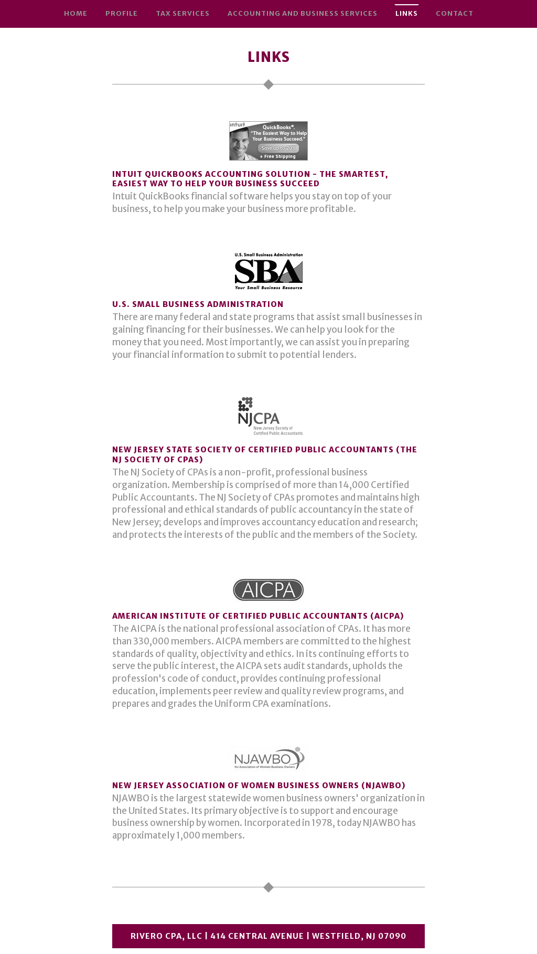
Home (76, 13)
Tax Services (183, 13)
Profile (121, 13)
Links (406, 13)
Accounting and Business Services (303, 13)
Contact (455, 13)
